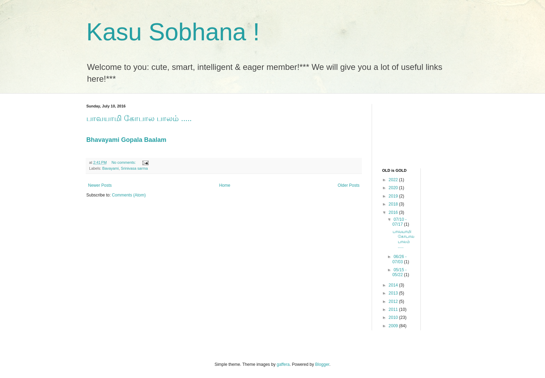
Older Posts (349, 185)
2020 (394, 187)
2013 (394, 293)
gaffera (283, 364)
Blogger (322, 364)
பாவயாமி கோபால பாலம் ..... (139, 118)
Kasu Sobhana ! (173, 32)
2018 (394, 204)
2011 (394, 309)
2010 (394, 317)
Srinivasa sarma (134, 168)
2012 (394, 301)
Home (224, 185)
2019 (394, 196)
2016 (394, 212)
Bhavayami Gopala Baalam (126, 139)
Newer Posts (100, 185)
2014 (394, 285)
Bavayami (110, 168)
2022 (394, 179)
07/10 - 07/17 (399, 222)
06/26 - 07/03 (399, 259)
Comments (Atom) (128, 195)
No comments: (124, 162)
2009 (394, 325)
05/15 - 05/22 (399, 272)
